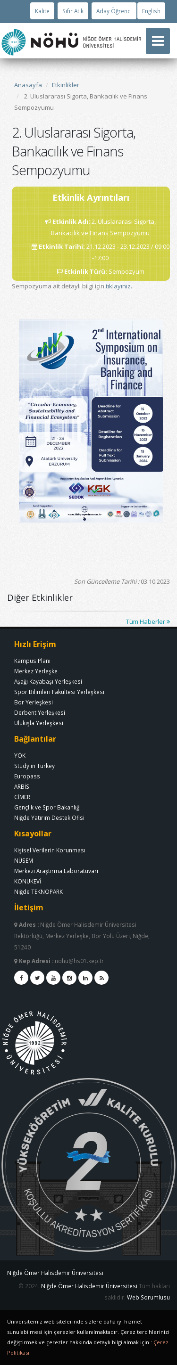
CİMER (22, 797)
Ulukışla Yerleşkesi (38, 723)
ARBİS (21, 786)
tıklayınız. (119, 286)
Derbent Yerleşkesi (39, 712)
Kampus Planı (32, 660)
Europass (27, 776)
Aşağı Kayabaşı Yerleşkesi (48, 681)
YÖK (19, 755)
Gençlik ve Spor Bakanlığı (47, 807)
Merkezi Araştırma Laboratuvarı (56, 871)
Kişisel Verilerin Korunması (49, 850)
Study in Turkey (34, 765)
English (151, 11)
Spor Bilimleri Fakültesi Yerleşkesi (59, 691)
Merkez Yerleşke (36, 671)
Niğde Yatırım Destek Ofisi (49, 817)
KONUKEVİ (27, 881)
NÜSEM (23, 860)
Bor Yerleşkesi (33, 702)
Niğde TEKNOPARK (38, 891)
